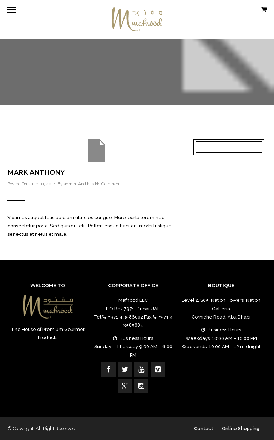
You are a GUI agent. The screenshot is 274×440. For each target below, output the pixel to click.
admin (70, 183)
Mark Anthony (36, 172)
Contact (203, 428)
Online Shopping (240, 428)
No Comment (108, 183)
